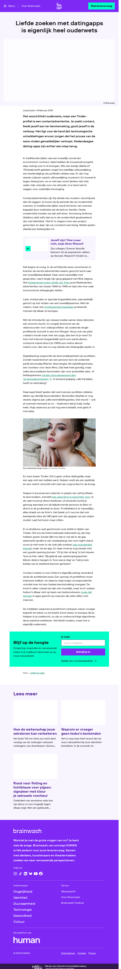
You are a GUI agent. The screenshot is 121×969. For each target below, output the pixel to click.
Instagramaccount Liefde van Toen (49, 282)
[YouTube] (36, 874)
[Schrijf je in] (83, 651)
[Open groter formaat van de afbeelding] (59, 442)
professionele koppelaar (58, 306)
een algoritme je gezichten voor (71, 496)
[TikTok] (20, 874)
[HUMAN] (26, 940)
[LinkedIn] (25, 874)
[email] (83, 643)
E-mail (65, 636)
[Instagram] (15, 874)
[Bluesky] (31, 874)
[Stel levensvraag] (101, 6)
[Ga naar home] (59, 6)
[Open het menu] (9, 6)
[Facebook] (41, 874)
